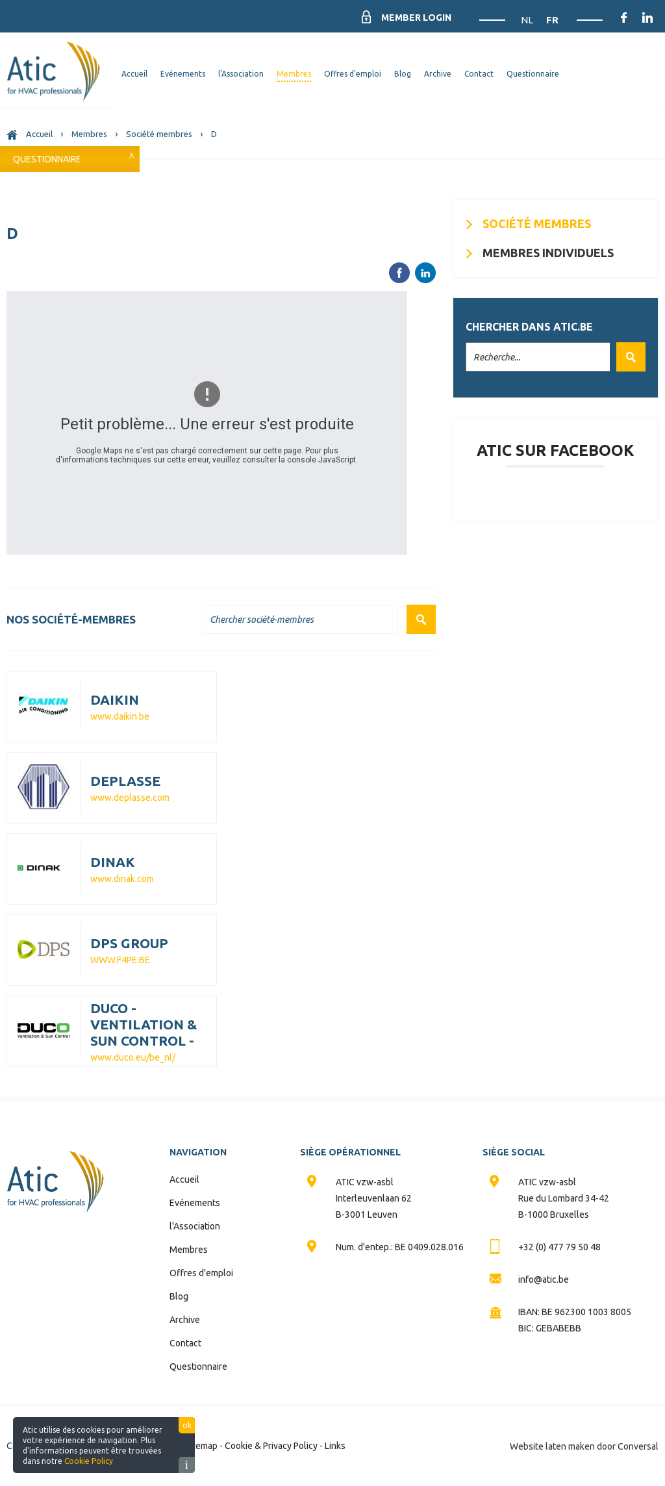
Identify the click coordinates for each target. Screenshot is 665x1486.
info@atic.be (543, 1279)
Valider (628, 357)
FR (552, 19)
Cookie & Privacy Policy (271, 1446)
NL (528, 19)
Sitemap (201, 1446)
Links (335, 1446)
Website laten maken (552, 1446)
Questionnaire (47, 159)
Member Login (416, 17)
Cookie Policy (88, 1461)
